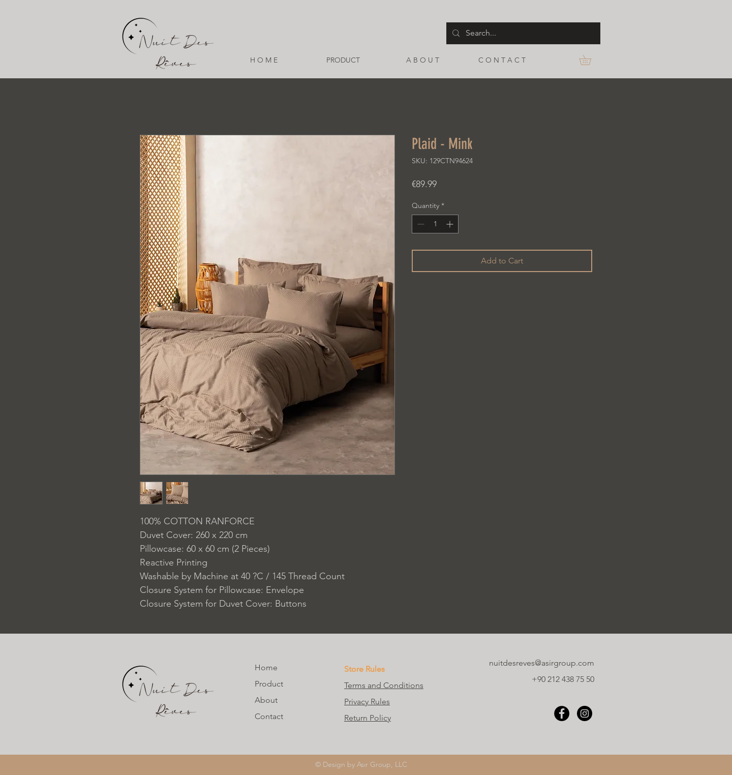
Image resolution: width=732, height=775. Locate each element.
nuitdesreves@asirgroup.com (541, 663)
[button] (590, 60)
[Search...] (522, 33)
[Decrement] (419, 224)
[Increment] (450, 224)
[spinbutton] (435, 224)
